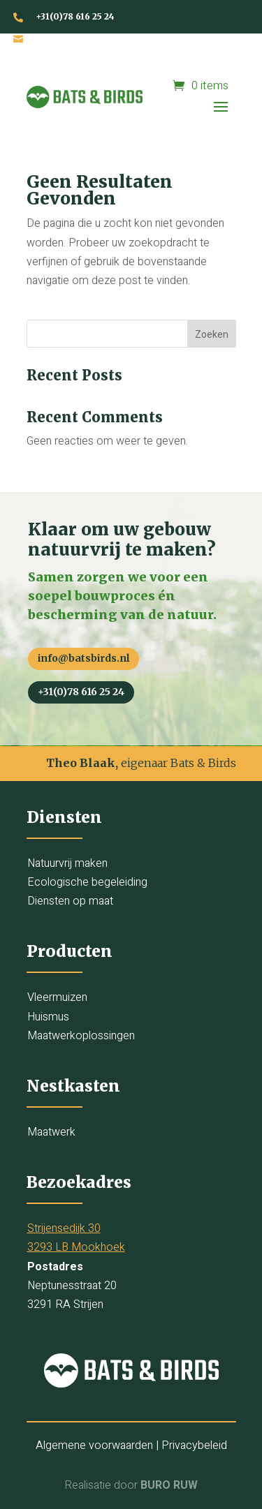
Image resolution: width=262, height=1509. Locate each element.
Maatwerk (51, 1132)
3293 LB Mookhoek (76, 1247)
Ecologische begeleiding (87, 882)
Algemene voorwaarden (94, 1445)
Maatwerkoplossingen (81, 1035)
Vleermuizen (57, 997)
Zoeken (211, 334)
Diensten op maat (70, 901)
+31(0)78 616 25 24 (75, 16)
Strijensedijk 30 (64, 1228)
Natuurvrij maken (67, 863)
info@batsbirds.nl (76, 38)
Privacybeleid (194, 1445)
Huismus (48, 1017)
